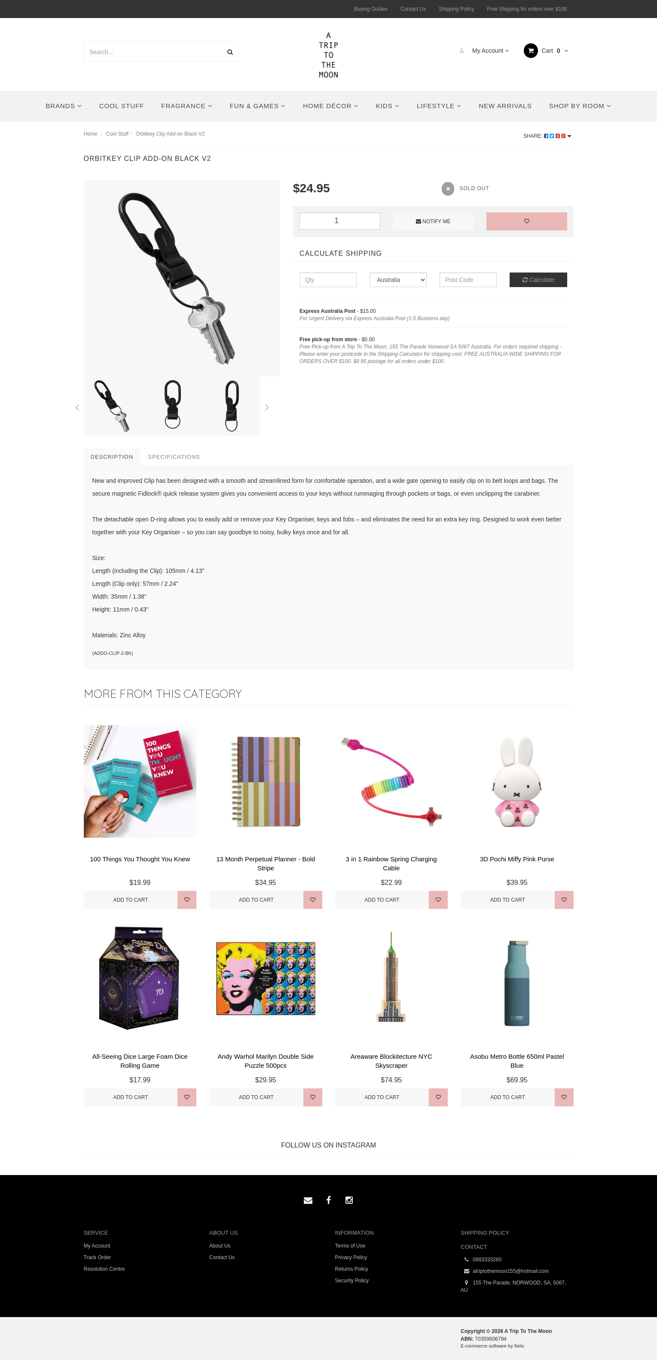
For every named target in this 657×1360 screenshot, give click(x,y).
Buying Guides (371, 9)
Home (91, 134)
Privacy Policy (351, 1257)
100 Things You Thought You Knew (140, 859)
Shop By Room (580, 105)
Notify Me (433, 221)
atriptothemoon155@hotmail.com (505, 1271)
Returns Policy (351, 1269)
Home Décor (331, 105)
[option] (182, 278)
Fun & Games (258, 105)
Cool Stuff (121, 105)
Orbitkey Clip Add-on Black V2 (170, 134)
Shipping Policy (456, 9)
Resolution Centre (104, 1269)
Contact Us (413, 9)
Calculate (538, 279)
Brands (64, 105)
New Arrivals (505, 105)
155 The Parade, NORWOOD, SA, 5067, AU (513, 1286)
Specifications (174, 457)
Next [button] (267, 406)
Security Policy (352, 1281)
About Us (219, 1246)
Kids (388, 105)
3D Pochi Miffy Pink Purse (517, 859)
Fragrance (186, 105)
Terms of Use (350, 1246)
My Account (482, 50)
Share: (547, 136)
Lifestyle (439, 105)
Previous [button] (77, 406)
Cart (546, 50)
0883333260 (481, 1259)
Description (112, 457)
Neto (519, 1345)
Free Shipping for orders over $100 (527, 9)
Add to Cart (130, 900)
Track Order (97, 1257)
